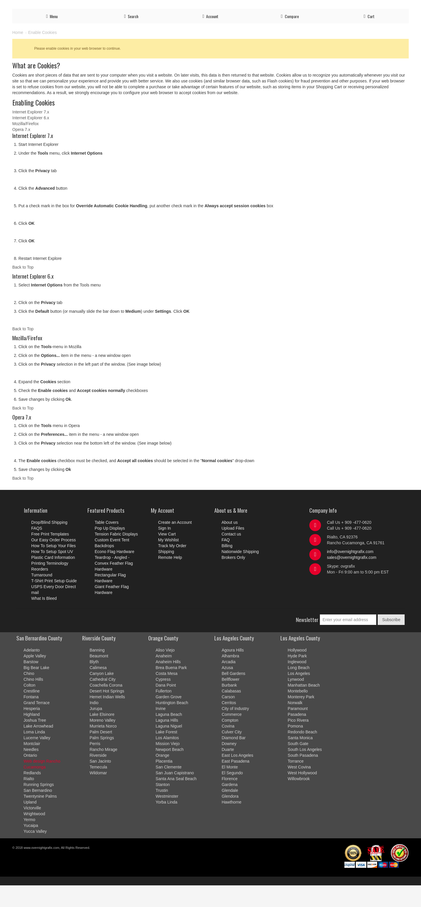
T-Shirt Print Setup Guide (54, 602)
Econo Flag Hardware (114, 573)
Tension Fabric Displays (116, 555)
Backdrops (104, 567)
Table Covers (107, 544)
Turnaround (41, 596)
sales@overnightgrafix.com (351, 579)
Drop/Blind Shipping (49, 544)
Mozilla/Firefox (25, 145)
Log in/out (294, 6)
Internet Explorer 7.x (30, 133)
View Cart (167, 555)
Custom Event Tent (112, 561)
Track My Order (321, 6)
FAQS (36, 549)
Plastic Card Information (53, 579)
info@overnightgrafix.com (350, 573)
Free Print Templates (50, 555)
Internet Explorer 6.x (30, 139)
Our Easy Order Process (53, 561)
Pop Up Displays (110, 549)
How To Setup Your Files (53, 567)
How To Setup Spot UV (52, 573)
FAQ (388, 6)
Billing (401, 6)
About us (230, 544)
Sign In (164, 549)
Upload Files (251, 6)
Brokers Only (233, 579)
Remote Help (170, 579)
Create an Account (175, 544)
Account (273, 6)
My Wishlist (168, 561)
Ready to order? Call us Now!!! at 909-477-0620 (64, 5)
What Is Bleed (44, 620)
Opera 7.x (21, 151)
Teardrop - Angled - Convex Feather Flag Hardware (114, 585)
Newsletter (307, 641)
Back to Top (23, 288)
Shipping (348, 6)
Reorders (39, 590)
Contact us (369, 6)
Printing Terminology (49, 585)
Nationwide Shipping (240, 573)
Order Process (222, 6)
